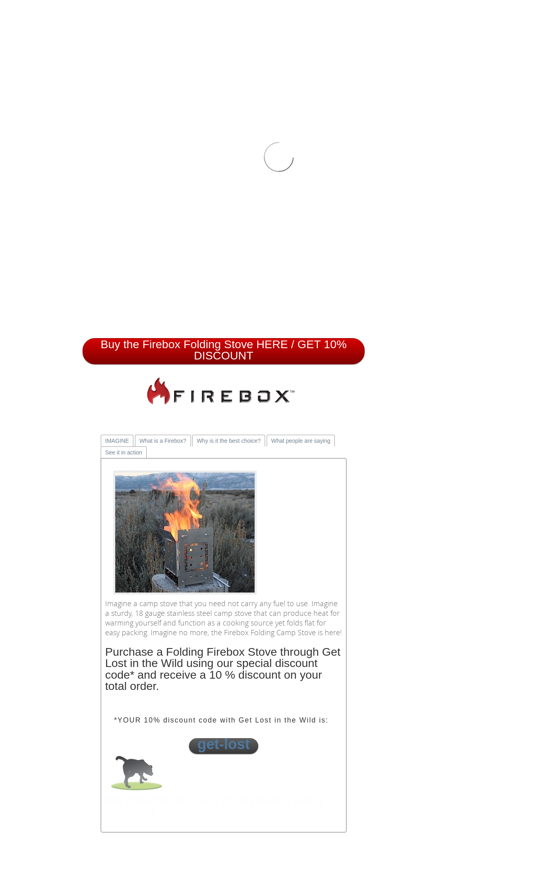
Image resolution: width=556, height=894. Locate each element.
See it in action (123, 452)
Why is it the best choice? (229, 441)
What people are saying (300, 441)
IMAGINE (117, 441)
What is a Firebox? (163, 441)
